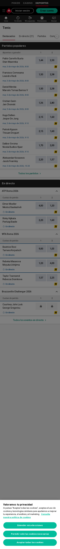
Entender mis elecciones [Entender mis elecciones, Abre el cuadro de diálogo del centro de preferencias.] (30, 525)
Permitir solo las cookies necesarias (30, 534)
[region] (30, 524)
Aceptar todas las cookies (30, 542)
